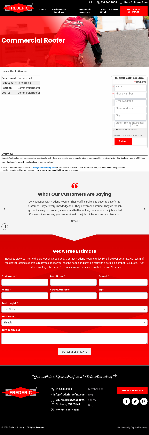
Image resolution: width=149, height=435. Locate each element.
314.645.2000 (64, 389)
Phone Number (124, 93)
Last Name (56, 276)
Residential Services (59, 11)
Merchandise (95, 389)
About (42, 9)
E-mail (103, 276)
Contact (114, 9)
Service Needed (11, 330)
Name (119, 86)
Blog (90, 405)
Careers (22, 71)
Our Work (103, 11)
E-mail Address (124, 101)
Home (4, 71)
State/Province (124, 122)
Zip (101, 290)
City (118, 115)
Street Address (124, 108)
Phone (5, 290)
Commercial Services (84, 11)
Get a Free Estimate (133, 10)
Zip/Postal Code (138, 124)
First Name (8, 276)
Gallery (92, 399)
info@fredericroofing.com (44, 167)
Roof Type (7, 316)
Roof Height (8, 303)
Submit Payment (132, 390)
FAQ (90, 394)
